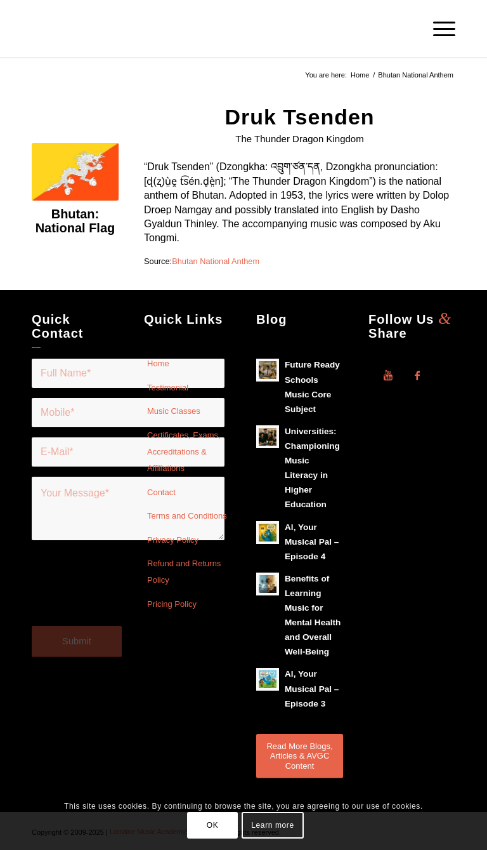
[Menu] (437, 28)
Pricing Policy (172, 604)
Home (158, 363)
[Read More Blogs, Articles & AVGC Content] (299, 756)
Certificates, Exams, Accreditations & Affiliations (184, 452)
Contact (161, 492)
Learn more (272, 825)
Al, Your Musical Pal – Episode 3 (312, 688)
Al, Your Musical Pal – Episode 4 (312, 541)
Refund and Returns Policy (184, 572)
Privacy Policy (172, 540)
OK (213, 825)
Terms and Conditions (187, 516)
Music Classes (173, 411)
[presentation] (128, 590)
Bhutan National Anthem (215, 261)
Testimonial (167, 387)
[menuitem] (437, 28)
